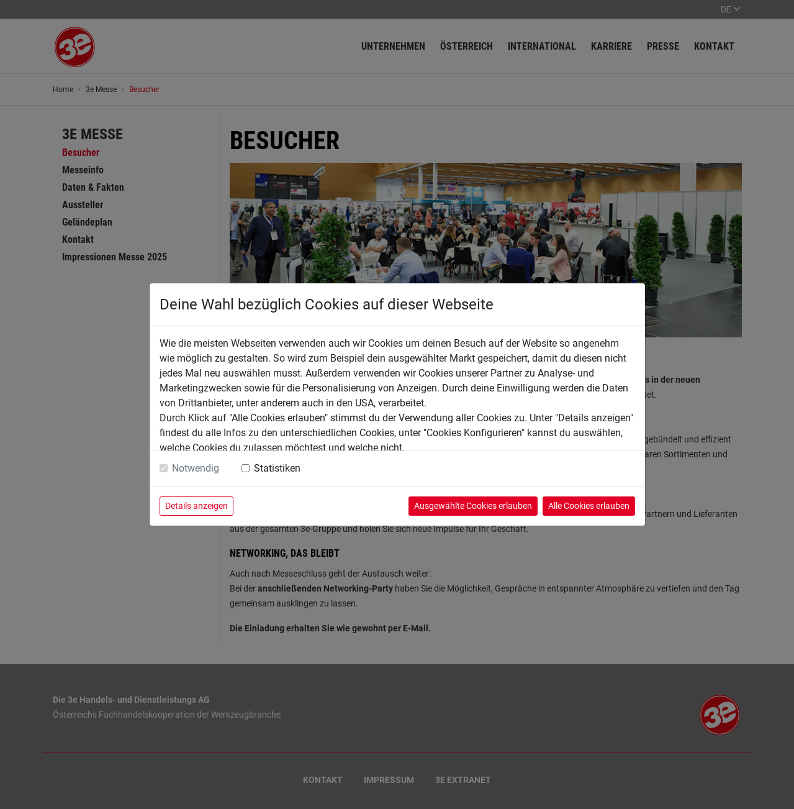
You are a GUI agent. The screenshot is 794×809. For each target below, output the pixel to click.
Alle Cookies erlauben (588, 506)
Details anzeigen (196, 506)
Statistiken (277, 468)
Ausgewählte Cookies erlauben (473, 506)
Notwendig (195, 468)
